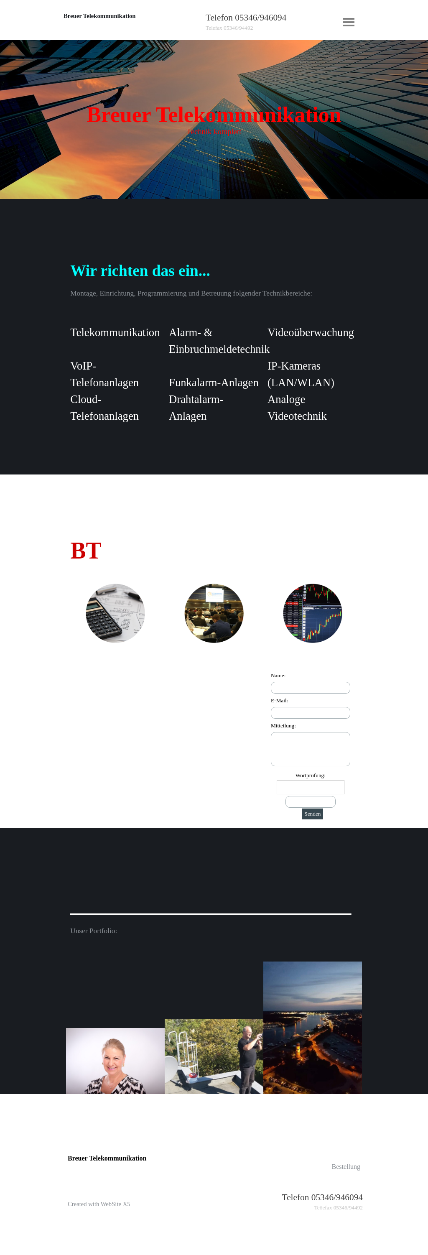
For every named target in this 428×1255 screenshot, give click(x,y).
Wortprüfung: (311, 775)
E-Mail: (279, 700)
